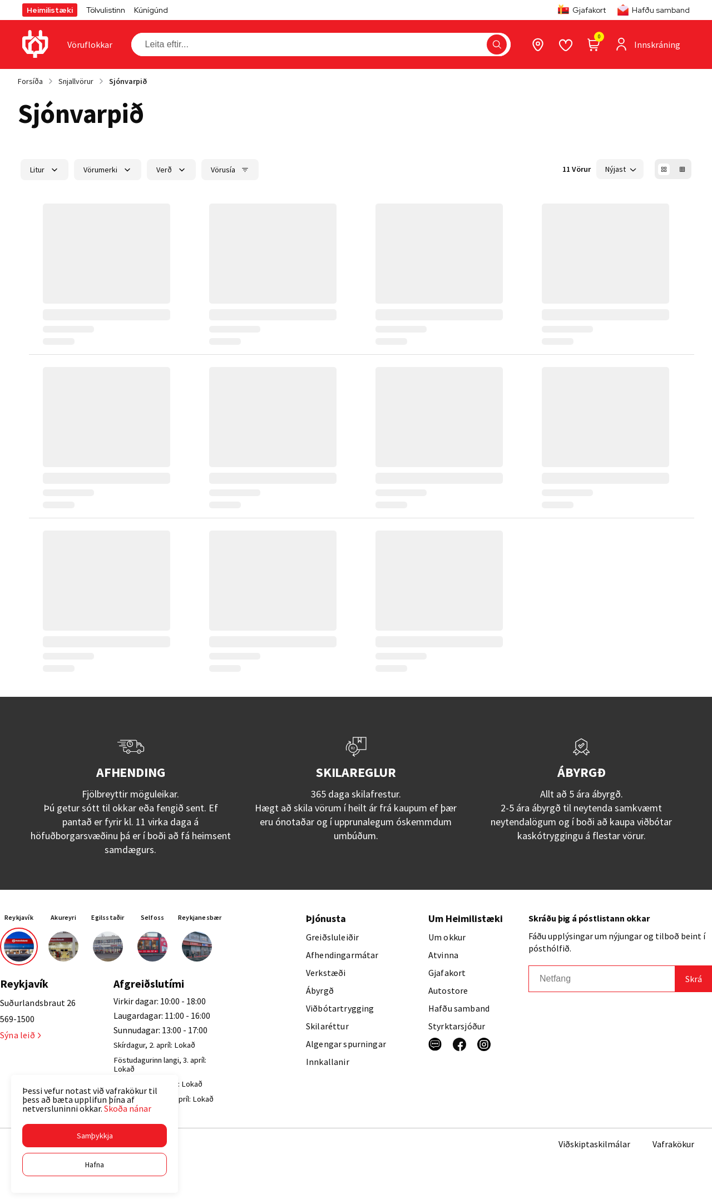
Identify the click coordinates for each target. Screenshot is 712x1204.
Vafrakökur (673, 1144)
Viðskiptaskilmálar (594, 1144)
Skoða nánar (127, 1108)
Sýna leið (20, 1035)
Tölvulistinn (105, 10)
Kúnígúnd (151, 10)
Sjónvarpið (128, 81)
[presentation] (90, 44)
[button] (94, 1135)
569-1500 (17, 1018)
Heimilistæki (50, 10)
